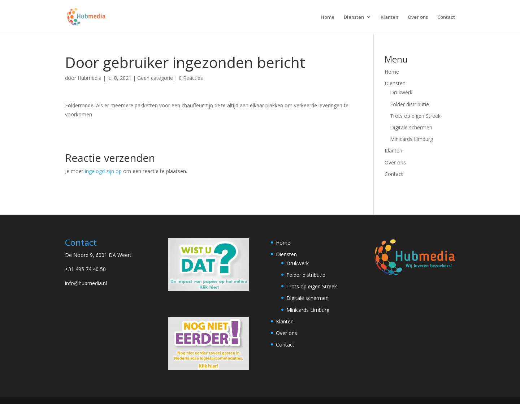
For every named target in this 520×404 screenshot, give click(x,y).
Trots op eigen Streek (415, 115)
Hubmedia (89, 77)
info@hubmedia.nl (86, 283)
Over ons (418, 17)
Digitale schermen (411, 127)
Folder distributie (409, 104)
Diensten (354, 17)
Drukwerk (401, 92)
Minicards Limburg (411, 139)
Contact (446, 17)
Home (327, 17)
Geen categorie (155, 77)
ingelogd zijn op (103, 171)
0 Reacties (191, 77)
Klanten (389, 17)
